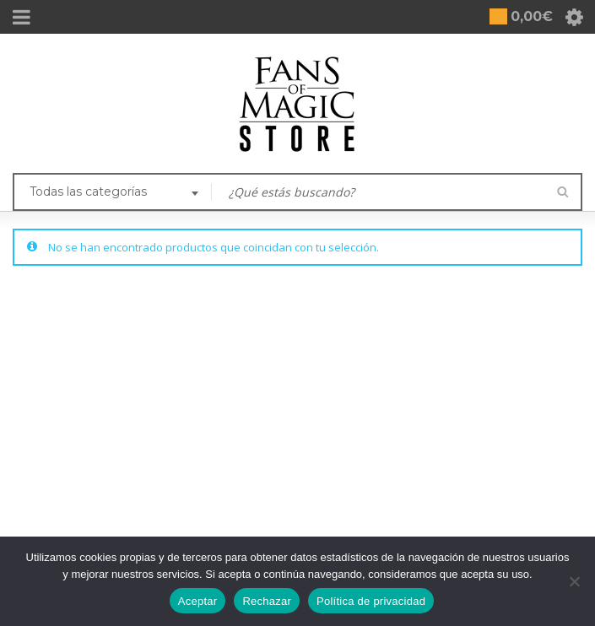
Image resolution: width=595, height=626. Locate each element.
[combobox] (112, 193)
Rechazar (266, 601)
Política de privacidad (370, 601)
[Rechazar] (573, 581)
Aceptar (198, 601)
